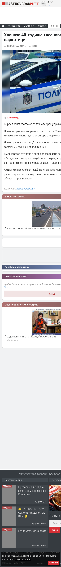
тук (6, 286)
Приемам (53, 563)
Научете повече (23, 559)
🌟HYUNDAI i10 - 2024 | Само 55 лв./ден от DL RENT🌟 (32, 512)
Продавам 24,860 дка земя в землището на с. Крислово (32, 490)
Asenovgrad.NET (25, 188)
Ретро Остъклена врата (32, 530)
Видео (42, 552)
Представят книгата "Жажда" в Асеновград (30, 336)
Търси (55, 530)
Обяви (54, 552)
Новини (54, 25)
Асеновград (12, 117)
